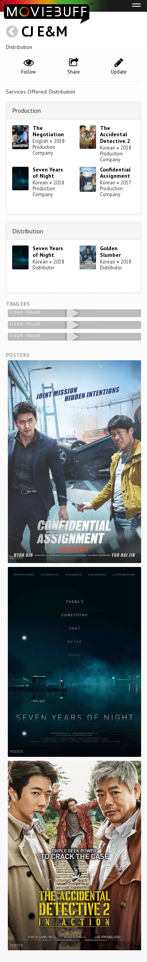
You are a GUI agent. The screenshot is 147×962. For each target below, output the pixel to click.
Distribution (27, 231)
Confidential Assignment (115, 173)
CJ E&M (44, 31)
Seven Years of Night (48, 173)
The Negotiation (48, 131)
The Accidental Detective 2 (115, 135)
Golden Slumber (110, 251)
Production (26, 110)
